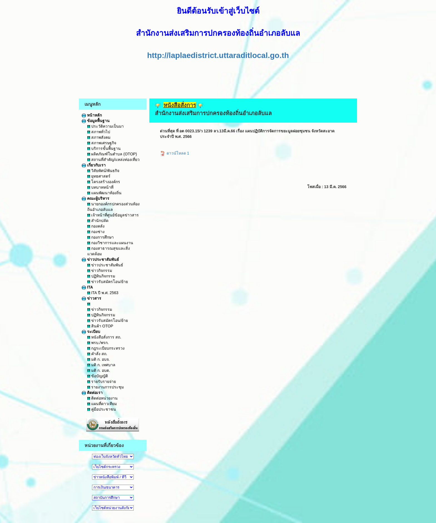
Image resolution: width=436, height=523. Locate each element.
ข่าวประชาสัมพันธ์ (100, 259)
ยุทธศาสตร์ (98, 176)
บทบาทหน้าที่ (100, 187)
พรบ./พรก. (98, 342)
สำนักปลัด (97, 220)
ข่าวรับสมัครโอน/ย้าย (107, 281)
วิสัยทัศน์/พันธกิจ (103, 170)
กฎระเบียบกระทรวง (106, 348)
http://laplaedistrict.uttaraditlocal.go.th (218, 55)
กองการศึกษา (100, 237)
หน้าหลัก (92, 115)
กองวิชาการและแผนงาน (110, 243)
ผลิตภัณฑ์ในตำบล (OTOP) (112, 154)
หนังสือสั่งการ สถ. (104, 337)
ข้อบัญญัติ (97, 376)
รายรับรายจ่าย (101, 381)
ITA (87, 287)
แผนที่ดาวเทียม (102, 403)
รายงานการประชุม (105, 387)
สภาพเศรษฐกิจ (101, 143)
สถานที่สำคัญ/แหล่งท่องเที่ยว (113, 159)
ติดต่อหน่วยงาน (102, 398)
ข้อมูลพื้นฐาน (96, 120)
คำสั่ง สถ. (97, 354)
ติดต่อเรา (92, 392)
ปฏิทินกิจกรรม (101, 276)
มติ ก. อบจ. (98, 359)
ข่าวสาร (91, 298)
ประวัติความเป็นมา (105, 126)
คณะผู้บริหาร (95, 198)
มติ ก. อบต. (98, 370)
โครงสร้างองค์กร (103, 182)
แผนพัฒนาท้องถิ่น (104, 193)
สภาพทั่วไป (98, 132)
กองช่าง (96, 231)
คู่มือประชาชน (101, 409)
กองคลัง (96, 226)
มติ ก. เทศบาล (101, 365)
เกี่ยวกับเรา (94, 165)
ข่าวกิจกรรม (99, 270)
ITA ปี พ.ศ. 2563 (102, 292)
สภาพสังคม (98, 137)
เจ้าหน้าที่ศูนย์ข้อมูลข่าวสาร (113, 215)
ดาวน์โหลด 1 (174, 153)
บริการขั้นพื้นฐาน (104, 148)
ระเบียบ (91, 331)
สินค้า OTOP (100, 326)
